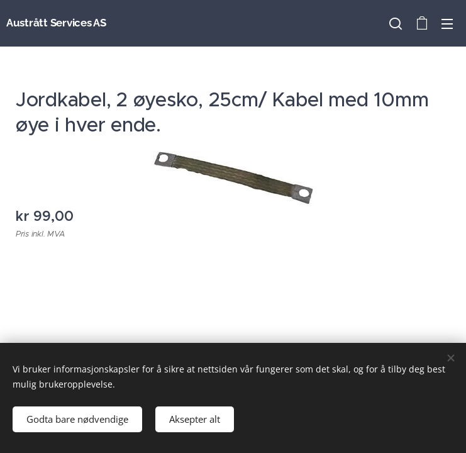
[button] (395, 23)
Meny (447, 24)
